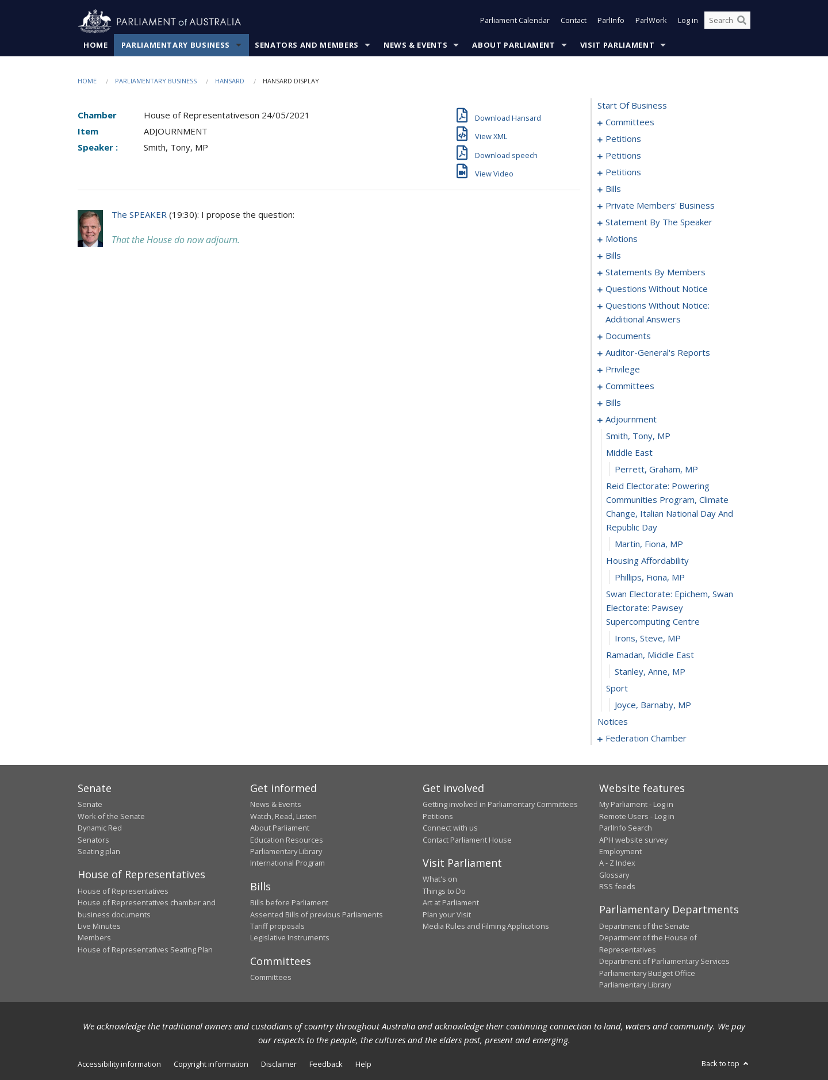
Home (95, 45)
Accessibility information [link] (119, 1064)
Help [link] (363, 1064)
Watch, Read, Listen (283, 816)
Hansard (229, 81)
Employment (620, 852)
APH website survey (633, 840)
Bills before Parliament (289, 903)
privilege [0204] (622, 369)
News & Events (415, 45)
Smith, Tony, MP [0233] (638, 436)
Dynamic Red (100, 828)
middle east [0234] (629, 453)
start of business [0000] (632, 106)
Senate (90, 805)
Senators (93, 840)
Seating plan (99, 852)
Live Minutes (99, 926)
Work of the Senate (111, 816)
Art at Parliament (451, 903)
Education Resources (286, 840)
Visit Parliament (617, 45)
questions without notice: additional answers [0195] (657, 312)
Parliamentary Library (286, 852)
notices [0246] (612, 722)
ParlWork (651, 22)
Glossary (614, 875)
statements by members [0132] (655, 272)
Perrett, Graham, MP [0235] (656, 469)
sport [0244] (617, 688)
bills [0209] (613, 403)
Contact (573, 22)
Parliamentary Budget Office (647, 973)
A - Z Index (617, 863)
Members (94, 938)
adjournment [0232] (631, 419)
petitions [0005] (623, 139)
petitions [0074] (623, 172)
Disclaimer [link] (279, 1064)
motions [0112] (621, 239)
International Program (287, 863)
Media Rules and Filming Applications (486, 926)
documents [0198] (628, 336)
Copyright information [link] (211, 1064)
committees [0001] (629, 122)
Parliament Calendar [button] (515, 22)
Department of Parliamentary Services (664, 961)
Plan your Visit (447, 914)
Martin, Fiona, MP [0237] (649, 544)
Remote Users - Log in (636, 816)
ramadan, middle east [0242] (650, 655)
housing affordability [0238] (647, 561)
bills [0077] (613, 189)
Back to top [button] (726, 1064)
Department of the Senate (644, 926)
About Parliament (513, 45)
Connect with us (450, 828)
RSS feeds (617, 887)
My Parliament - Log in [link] (636, 805)
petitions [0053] (623, 156)
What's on (440, 879)
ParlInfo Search (625, 828)
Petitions (438, 816)
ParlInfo (610, 22)
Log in (688, 22)
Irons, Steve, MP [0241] (648, 638)
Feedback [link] (326, 1064)
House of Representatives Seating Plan (145, 949)
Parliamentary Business (175, 45)
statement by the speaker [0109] (658, 222)
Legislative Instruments (289, 938)
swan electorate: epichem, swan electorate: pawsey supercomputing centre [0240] (669, 608)
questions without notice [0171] (656, 289)
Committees (271, 978)
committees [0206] (629, 386)
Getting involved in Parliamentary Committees (500, 805)
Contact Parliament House (467, 840)
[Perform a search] (741, 21)
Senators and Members (307, 45)
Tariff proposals (277, 926)
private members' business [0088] (660, 206)
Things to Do (444, 891)
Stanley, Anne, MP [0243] (650, 672)
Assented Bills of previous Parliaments (316, 914)
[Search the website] (727, 21)
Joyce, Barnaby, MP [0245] (653, 705)
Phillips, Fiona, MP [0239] (650, 577)
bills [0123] (613, 256)
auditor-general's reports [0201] (657, 353)
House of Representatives (123, 891)
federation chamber (646, 738)
